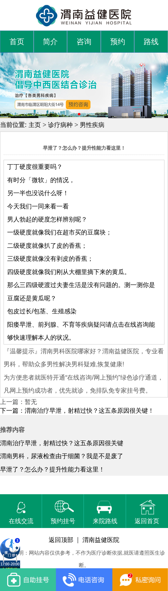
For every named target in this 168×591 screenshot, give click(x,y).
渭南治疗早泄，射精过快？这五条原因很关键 (61, 442)
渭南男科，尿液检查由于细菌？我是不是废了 (61, 455)
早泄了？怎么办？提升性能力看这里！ (52, 469)
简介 (50, 42)
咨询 (84, 42)
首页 (16, 42)
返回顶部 (61, 539)
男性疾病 (92, 124)
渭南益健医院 (100, 539)
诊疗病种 (60, 124)
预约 (117, 42)
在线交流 (21, 512)
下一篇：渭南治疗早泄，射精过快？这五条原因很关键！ (77, 410)
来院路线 (105, 512)
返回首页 (147, 512)
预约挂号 (63, 512)
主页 (35, 124)
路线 (151, 42)
